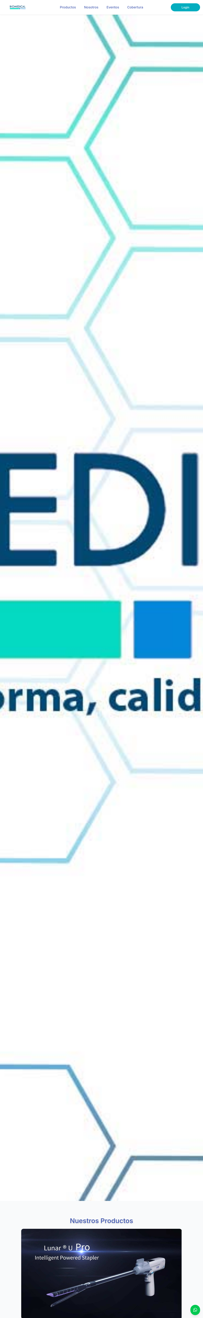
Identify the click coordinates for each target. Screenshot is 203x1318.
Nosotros (91, 7)
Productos (68, 7)
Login (185, 7)
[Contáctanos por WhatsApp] (195, 1310)
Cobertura (135, 7)
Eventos (113, 7)
